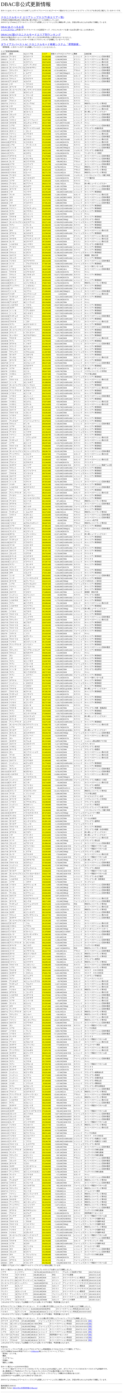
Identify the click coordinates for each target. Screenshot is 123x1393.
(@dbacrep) (35, 1351)
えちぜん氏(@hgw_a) (9, 30)
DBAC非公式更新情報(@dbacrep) (25, 1388)
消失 (90, 1321)
